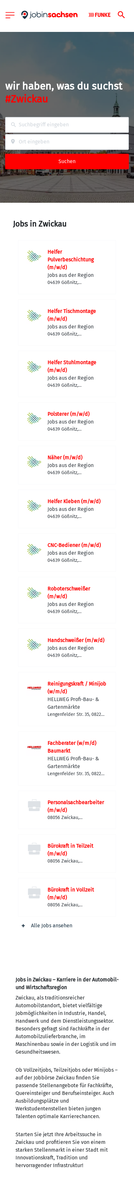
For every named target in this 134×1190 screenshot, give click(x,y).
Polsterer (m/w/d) (68, 414)
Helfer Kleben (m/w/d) (73, 501)
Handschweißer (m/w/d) (75, 640)
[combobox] (67, 125)
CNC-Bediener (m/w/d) (74, 545)
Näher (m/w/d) (64, 457)
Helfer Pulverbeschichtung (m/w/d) (70, 259)
